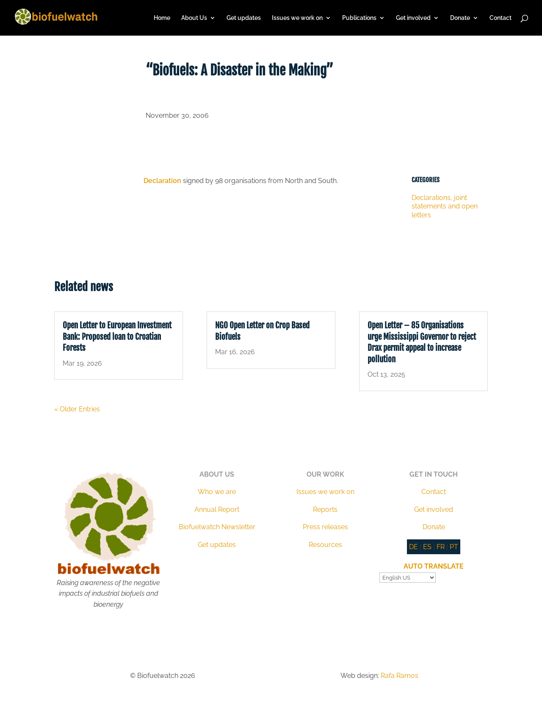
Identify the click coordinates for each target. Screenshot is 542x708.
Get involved (413, 18)
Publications (359, 18)
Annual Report (216, 509)
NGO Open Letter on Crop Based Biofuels (262, 331)
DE (413, 547)
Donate (460, 18)
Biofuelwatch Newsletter (217, 527)
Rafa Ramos (399, 676)
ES (427, 547)
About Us (194, 18)
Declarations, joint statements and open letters (445, 206)
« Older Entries (77, 409)
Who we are (217, 492)
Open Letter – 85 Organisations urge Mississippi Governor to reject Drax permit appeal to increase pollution (422, 342)
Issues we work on (297, 18)
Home (162, 18)
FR (441, 547)
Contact (500, 18)
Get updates (244, 18)
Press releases (325, 527)
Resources (325, 545)
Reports (325, 509)
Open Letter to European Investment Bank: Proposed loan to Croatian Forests (117, 336)
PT (454, 547)
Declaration (162, 181)
